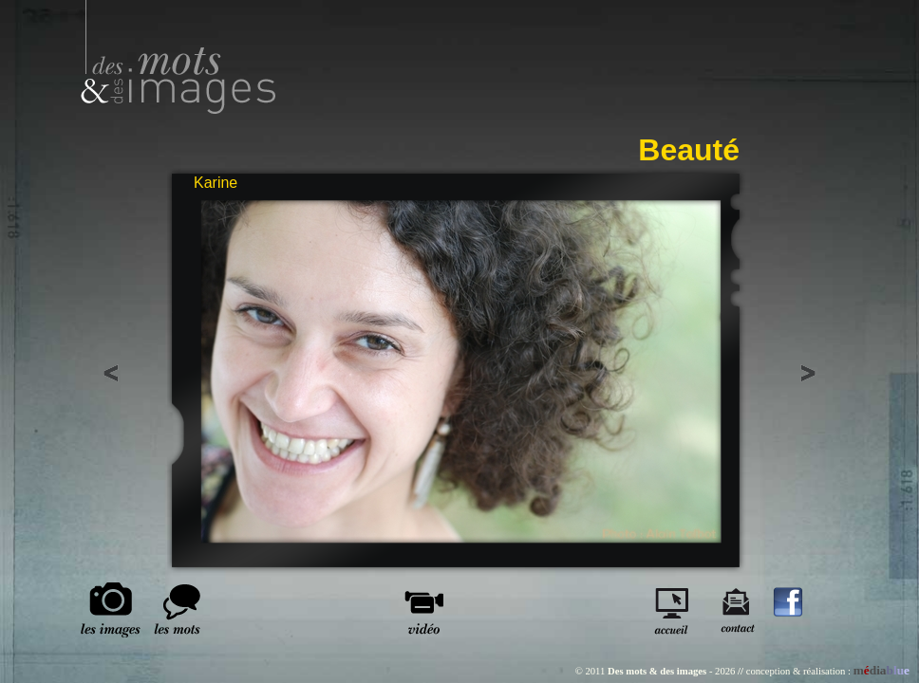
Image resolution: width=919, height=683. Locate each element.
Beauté (689, 150)
